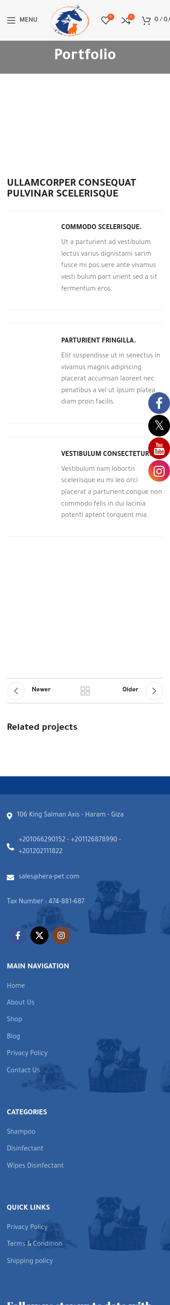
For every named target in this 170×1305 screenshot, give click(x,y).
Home (16, 986)
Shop (14, 1020)
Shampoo (21, 1132)
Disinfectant (25, 1149)
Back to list (85, 691)
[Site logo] (69, 21)
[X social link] (39, 935)
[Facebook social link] (18, 935)
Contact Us (23, 1071)
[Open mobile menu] (22, 20)
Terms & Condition (34, 1245)
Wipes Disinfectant (35, 1166)
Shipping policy (30, 1262)
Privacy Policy (27, 1054)
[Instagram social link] (61, 935)
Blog (13, 1037)
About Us (20, 1003)
